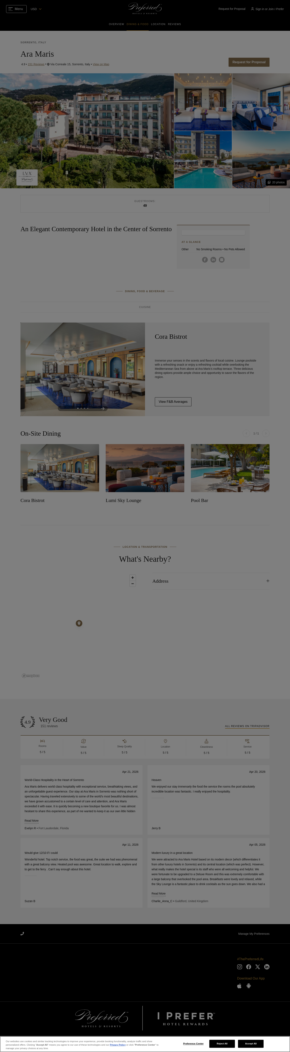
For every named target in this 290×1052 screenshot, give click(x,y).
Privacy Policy (118, 1045)
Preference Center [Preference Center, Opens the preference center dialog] (193, 1043)
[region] (145, 1044)
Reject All (222, 1043)
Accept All (251, 1043)
